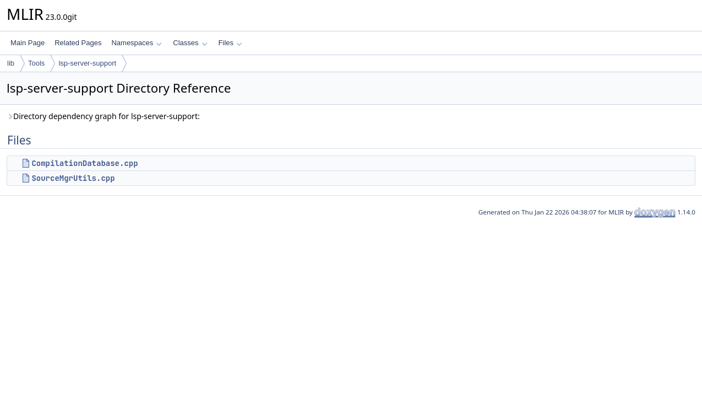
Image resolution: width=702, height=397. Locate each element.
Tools (36, 63)
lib (10, 63)
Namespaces (136, 43)
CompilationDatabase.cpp (84, 163)
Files (230, 43)
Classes (190, 43)
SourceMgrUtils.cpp (73, 178)
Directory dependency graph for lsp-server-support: (103, 116)
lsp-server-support (87, 63)
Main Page (27, 43)
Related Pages (78, 43)
